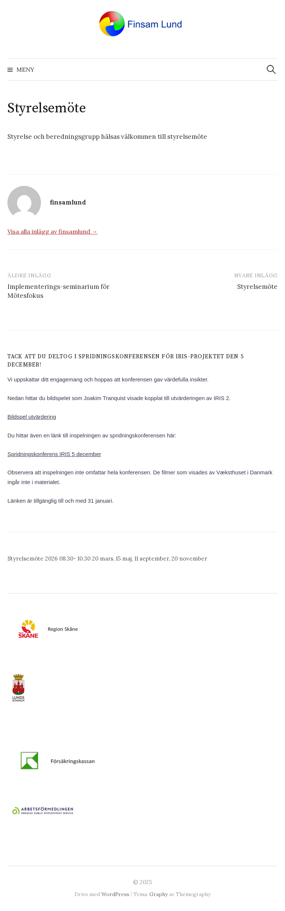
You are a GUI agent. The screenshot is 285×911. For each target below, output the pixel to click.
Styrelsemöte (257, 287)
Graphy (158, 894)
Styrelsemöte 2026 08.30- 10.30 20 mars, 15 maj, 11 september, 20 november (107, 558)
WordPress (115, 894)
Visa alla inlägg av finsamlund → (52, 231)
